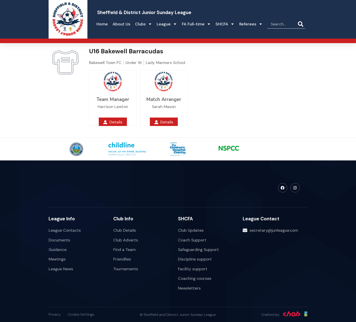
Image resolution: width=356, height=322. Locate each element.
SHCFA (225, 24)
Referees (251, 24)
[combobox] (282, 24)
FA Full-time (196, 24)
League (167, 24)
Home (102, 24)
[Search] (301, 24)
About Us (121, 24)
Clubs (143, 24)
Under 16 (134, 62)
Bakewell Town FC (105, 62)
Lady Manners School (165, 62)
